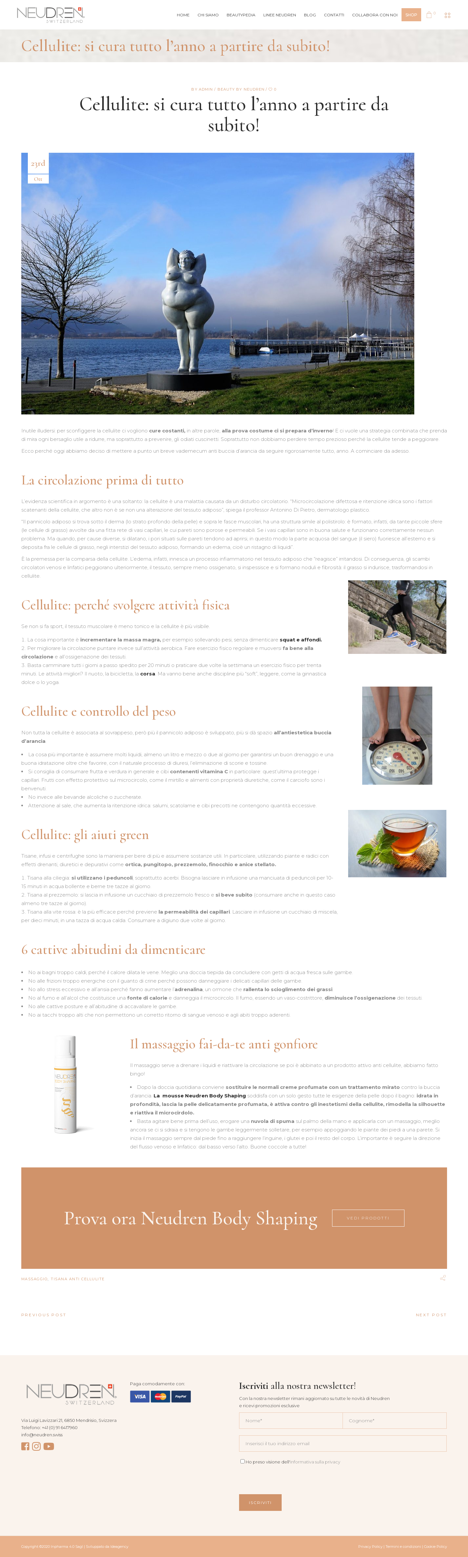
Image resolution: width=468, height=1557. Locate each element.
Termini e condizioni (403, 1546)
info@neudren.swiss (42, 1434)
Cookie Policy (435, 1546)
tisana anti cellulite (78, 1279)
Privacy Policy (370, 1546)
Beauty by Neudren (241, 89)
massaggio (34, 1279)
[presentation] (289, 1478)
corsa (147, 674)
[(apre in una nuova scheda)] (200, 1096)
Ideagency (119, 1546)
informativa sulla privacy (315, 1461)
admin (207, 89)
